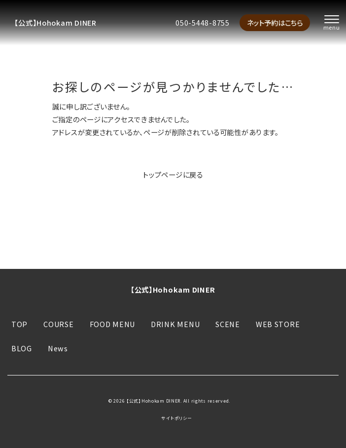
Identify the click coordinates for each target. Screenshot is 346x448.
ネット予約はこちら (275, 22)
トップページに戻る (173, 174)
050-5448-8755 (202, 22)
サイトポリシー (176, 418)
